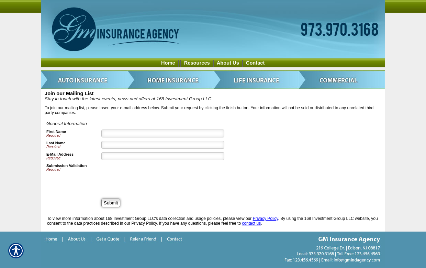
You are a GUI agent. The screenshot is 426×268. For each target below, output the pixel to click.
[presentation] (153, 177)
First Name (56, 132)
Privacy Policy (265, 218)
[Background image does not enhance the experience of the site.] (213, 62)
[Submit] (110, 203)
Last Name (56, 143)
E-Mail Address (60, 154)
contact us (251, 223)
